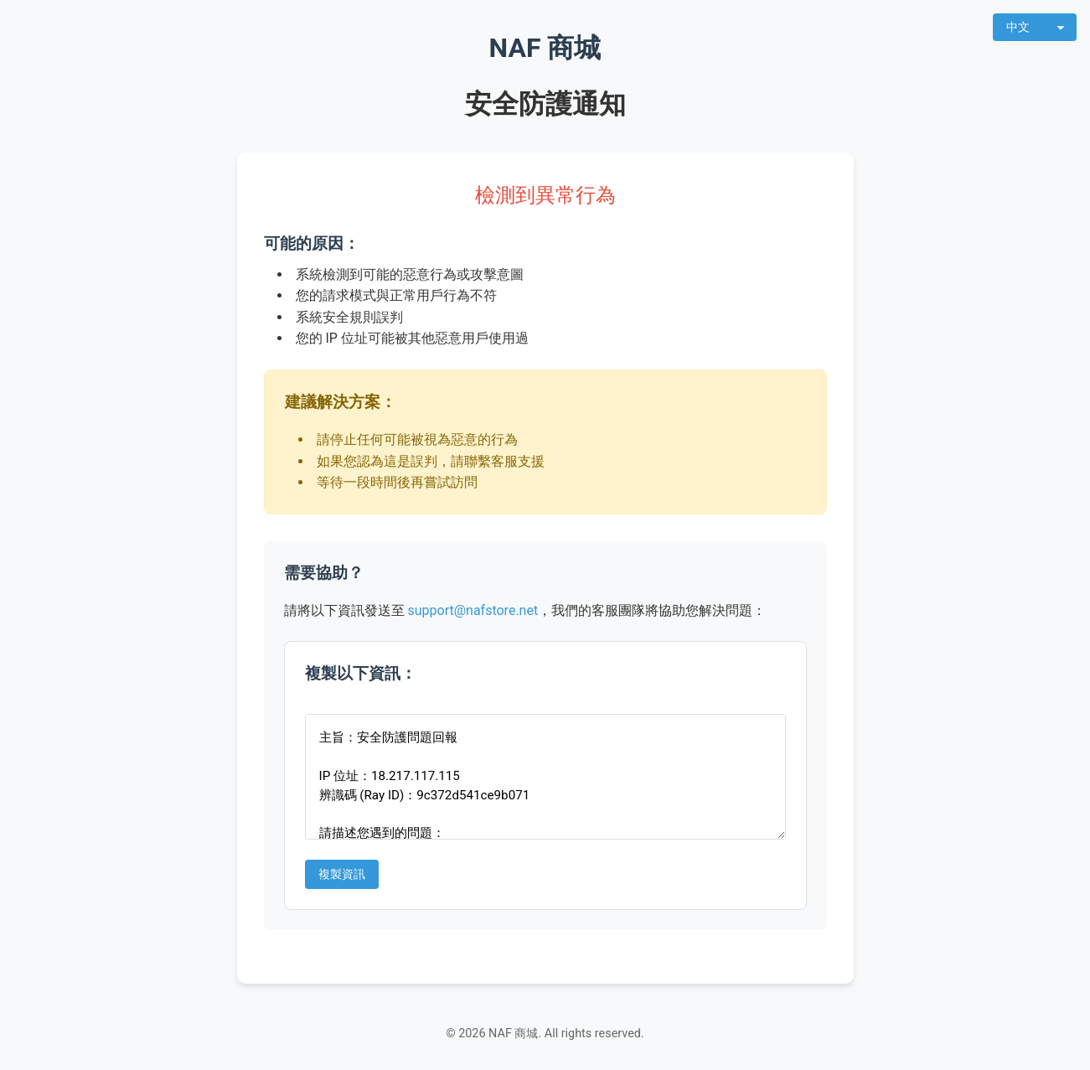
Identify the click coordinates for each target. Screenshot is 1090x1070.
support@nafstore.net (472, 610)
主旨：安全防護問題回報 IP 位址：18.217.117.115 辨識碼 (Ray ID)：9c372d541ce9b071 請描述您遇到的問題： (545, 777)
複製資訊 (341, 874)
